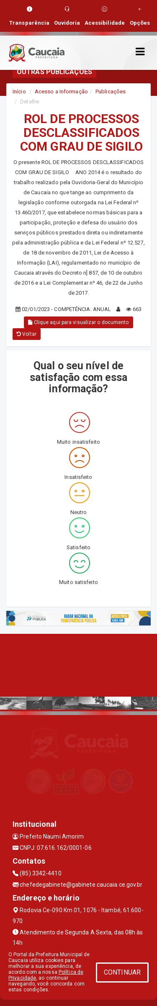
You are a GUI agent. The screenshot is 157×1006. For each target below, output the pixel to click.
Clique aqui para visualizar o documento (78, 322)
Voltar (26, 334)
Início (19, 91)
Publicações (110, 91)
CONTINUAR (122, 972)
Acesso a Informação (61, 91)
